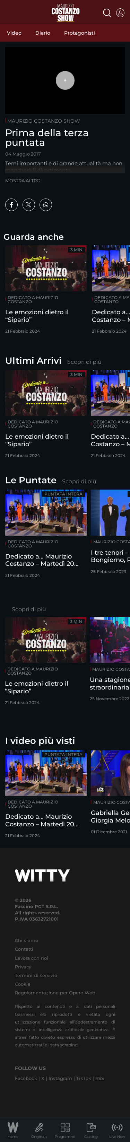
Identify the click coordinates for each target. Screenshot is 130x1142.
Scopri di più (84, 362)
